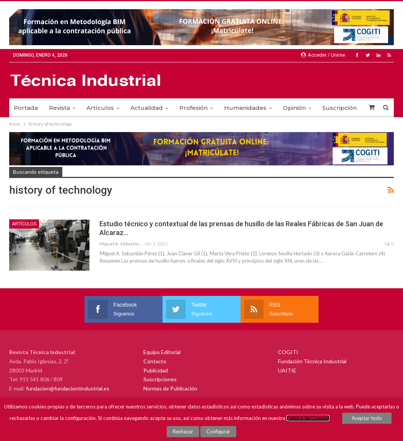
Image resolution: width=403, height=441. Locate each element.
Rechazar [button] (183, 431)
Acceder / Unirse (323, 55)
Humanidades (245, 107)
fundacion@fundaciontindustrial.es (67, 388)
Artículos (100, 107)
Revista (59, 107)
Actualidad (146, 107)
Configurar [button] (218, 431)
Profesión (193, 107)
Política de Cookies (308, 418)
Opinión (294, 107)
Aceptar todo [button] (367, 418)
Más (328, 107)
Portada (26, 107)
